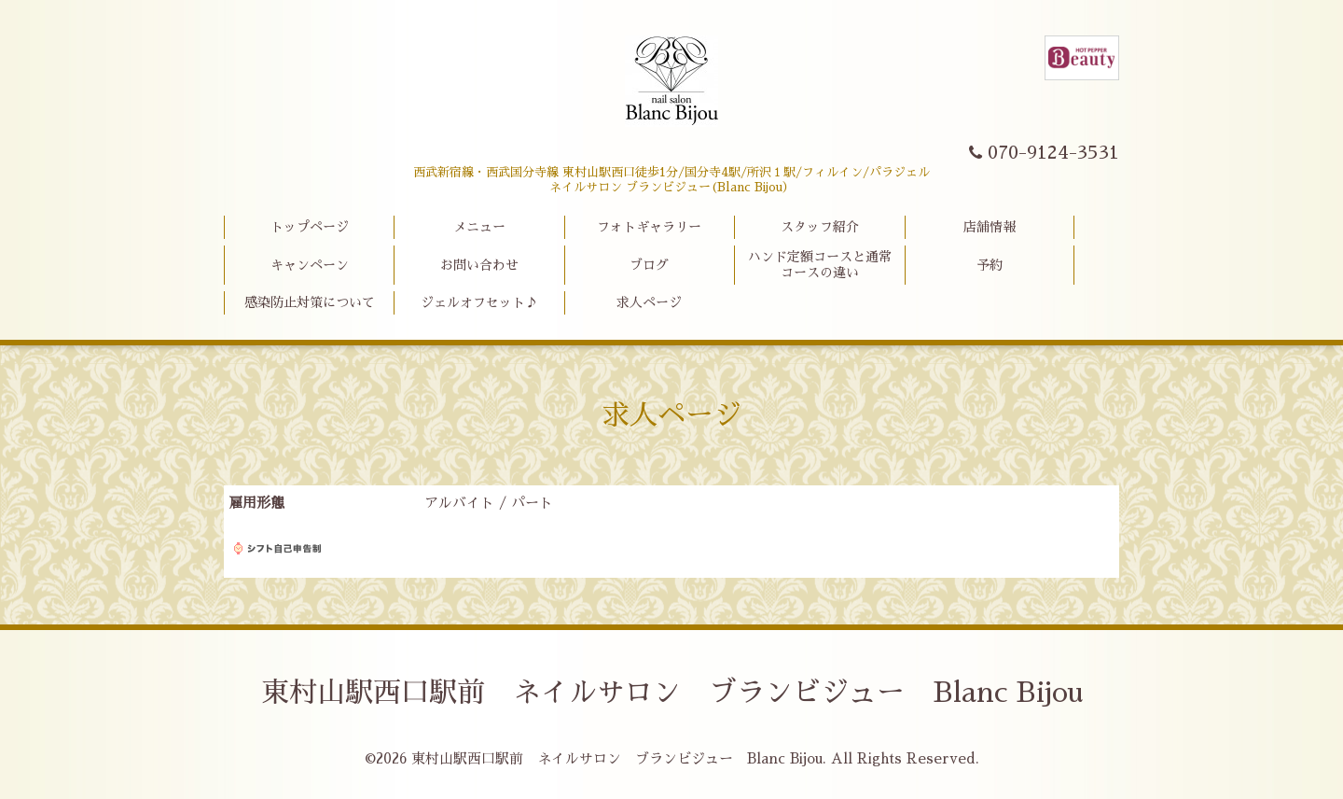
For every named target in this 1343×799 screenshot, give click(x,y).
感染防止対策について (309, 302)
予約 (989, 265)
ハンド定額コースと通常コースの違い (820, 264)
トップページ (309, 226)
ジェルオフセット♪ (479, 302)
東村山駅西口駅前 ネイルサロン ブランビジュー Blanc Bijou (672, 693)
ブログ (649, 265)
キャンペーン (309, 265)
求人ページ (649, 302)
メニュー (479, 226)
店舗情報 (989, 226)
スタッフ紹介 (820, 226)
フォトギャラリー (649, 226)
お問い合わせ (479, 265)
